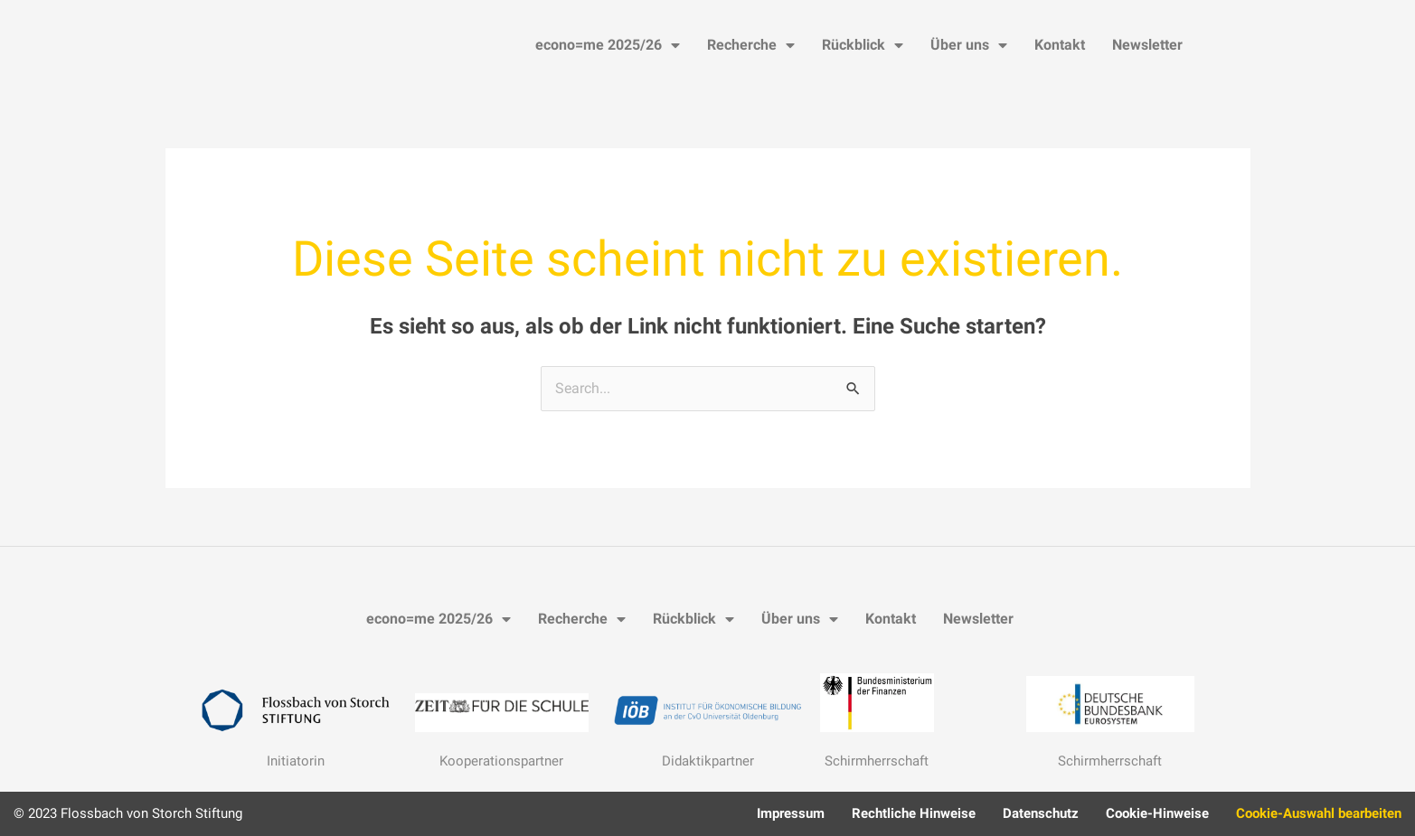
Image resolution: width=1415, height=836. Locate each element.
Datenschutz (1041, 813)
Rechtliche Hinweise (914, 813)
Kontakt (1059, 44)
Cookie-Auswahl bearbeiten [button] (1318, 813)
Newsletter (1147, 44)
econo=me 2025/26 (607, 45)
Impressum (791, 813)
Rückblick (862, 45)
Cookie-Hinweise (1157, 813)
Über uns (968, 45)
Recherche (751, 45)
